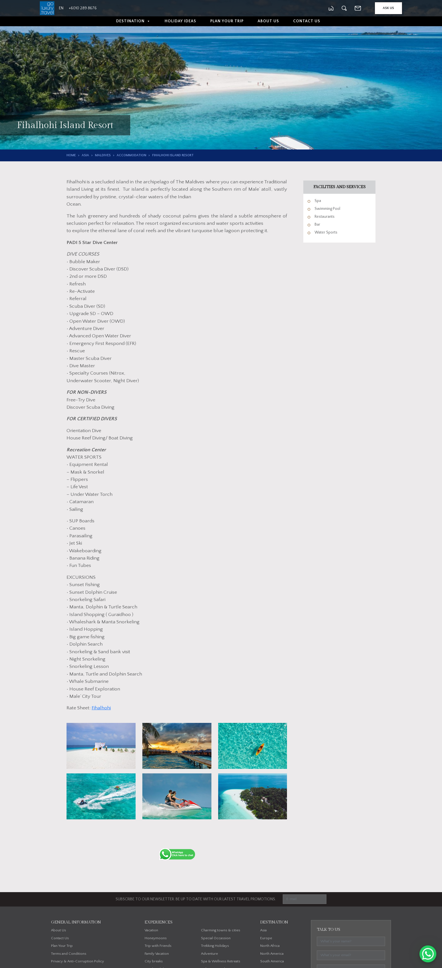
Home (71, 155)
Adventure (209, 954)
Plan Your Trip (227, 21)
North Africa (270, 946)
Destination (133, 21)
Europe (266, 938)
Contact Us (306, 21)
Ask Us (388, 8)
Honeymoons (156, 938)
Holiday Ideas (180, 21)
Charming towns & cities (220, 930)
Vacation (151, 930)
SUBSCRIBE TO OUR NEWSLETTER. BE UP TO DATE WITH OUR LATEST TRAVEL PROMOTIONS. (196, 899)
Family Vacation (157, 954)
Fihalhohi (101, 708)
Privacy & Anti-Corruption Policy (77, 961)
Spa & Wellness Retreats (220, 961)
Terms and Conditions (68, 954)
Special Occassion (216, 938)
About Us (268, 21)
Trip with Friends (158, 946)
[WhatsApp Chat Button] (427, 953)
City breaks (154, 961)
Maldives (103, 155)
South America (272, 961)
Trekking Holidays (215, 946)
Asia (85, 155)
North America (272, 954)
